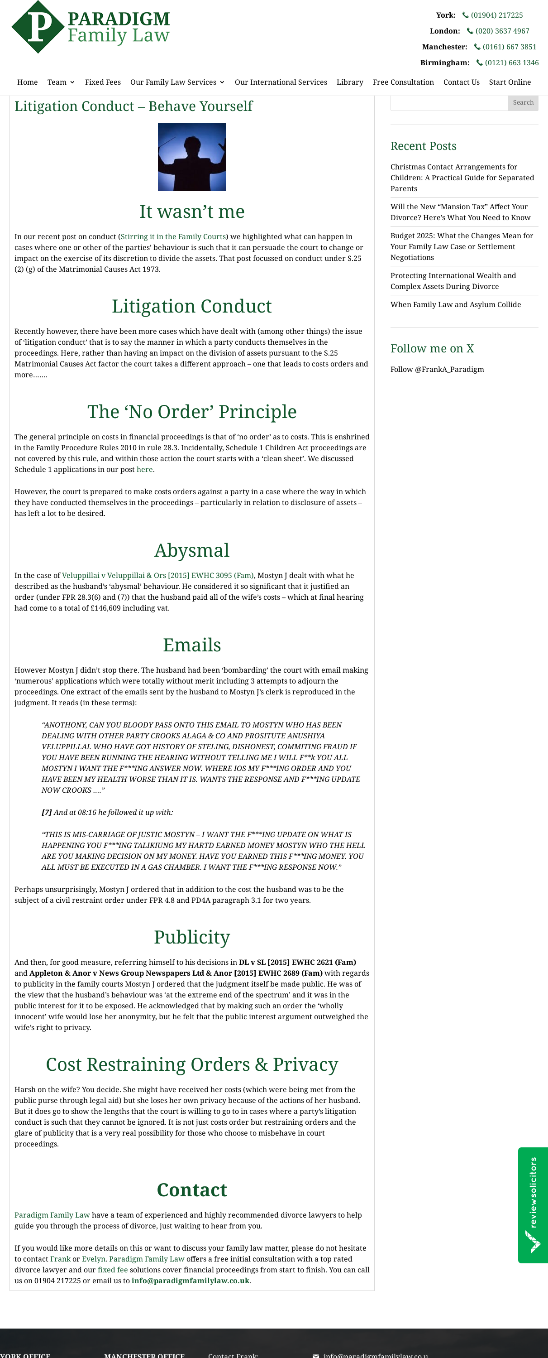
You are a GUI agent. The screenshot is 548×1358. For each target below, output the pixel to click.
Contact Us (461, 83)
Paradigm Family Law (52, 1215)
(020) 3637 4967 (498, 31)
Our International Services (281, 83)
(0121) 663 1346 (507, 63)
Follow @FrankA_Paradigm (437, 369)
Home (27, 83)
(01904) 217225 (492, 15)
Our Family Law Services (173, 83)
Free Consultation (403, 83)
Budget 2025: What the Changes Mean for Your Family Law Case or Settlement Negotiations (462, 246)
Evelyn (93, 1259)
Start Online (510, 83)
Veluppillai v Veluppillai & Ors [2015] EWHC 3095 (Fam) (158, 575)
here (145, 469)
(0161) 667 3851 (505, 47)
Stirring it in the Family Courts (173, 236)
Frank (60, 1259)
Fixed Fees (103, 83)
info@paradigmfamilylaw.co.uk (190, 1281)
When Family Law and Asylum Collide (456, 304)
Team (57, 83)
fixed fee (112, 1270)
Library (350, 83)
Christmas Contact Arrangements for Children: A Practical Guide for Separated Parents (462, 177)
